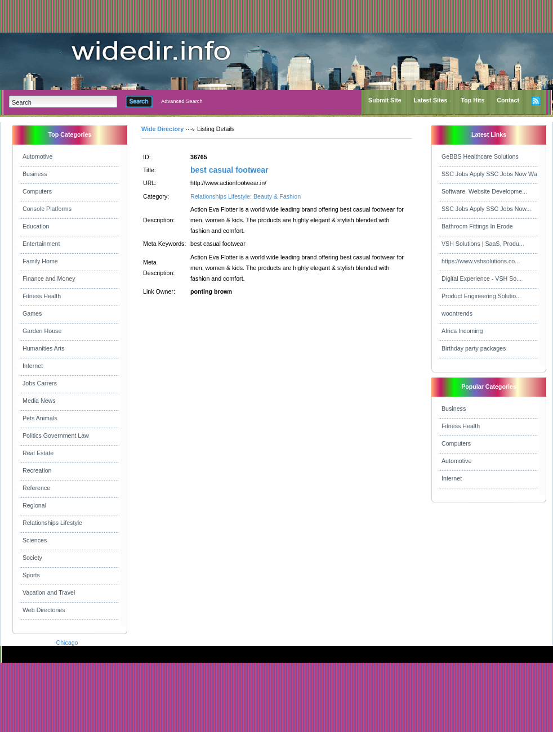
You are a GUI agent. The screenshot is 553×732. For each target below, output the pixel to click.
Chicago (67, 642)
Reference (36, 487)
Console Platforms (47, 208)
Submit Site (385, 100)
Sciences (35, 540)
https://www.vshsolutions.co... (480, 261)
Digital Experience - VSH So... (481, 278)
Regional (34, 505)
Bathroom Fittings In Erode (477, 226)
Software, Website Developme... (484, 191)
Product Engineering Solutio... (481, 296)
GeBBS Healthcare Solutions (480, 156)
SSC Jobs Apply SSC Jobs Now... (486, 208)
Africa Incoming (462, 330)
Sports (31, 575)
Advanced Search (182, 101)
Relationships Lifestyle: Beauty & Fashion (245, 196)
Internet (33, 365)
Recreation (37, 470)
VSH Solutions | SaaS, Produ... (482, 243)
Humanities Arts (44, 348)
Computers (37, 191)
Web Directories (44, 610)
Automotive (37, 156)
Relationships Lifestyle (52, 522)
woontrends (456, 313)
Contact (508, 100)
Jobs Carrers (40, 383)
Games (32, 313)
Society (32, 557)
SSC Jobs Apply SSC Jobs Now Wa (489, 173)
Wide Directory (162, 128)
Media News (39, 400)
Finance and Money (49, 278)
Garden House (42, 330)
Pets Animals (40, 418)
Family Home (40, 261)
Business (35, 173)
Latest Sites (431, 100)
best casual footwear (229, 169)
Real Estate (38, 453)
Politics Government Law (56, 435)
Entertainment (41, 243)
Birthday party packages (473, 348)
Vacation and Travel (49, 592)
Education (36, 226)
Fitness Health (42, 296)
